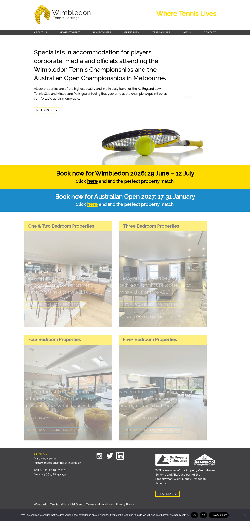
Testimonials (161, 32)
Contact (210, 32)
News (187, 32)
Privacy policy (219, 515)
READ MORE (45, 110)
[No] (245, 515)
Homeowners (102, 32)
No (203, 515)
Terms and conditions (100, 504)
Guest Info (131, 32)
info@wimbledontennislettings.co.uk (57, 462)
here (92, 181)
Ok (194, 515)
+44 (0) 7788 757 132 (53, 474)
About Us (40, 32)
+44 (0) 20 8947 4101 (53, 470)
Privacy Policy (125, 504)
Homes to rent (70, 32)
